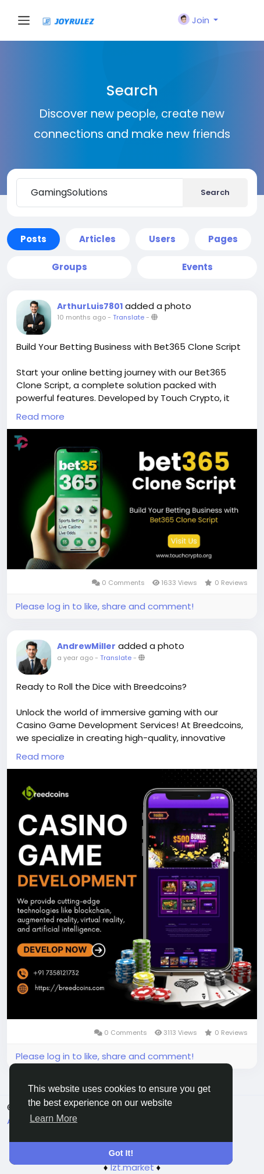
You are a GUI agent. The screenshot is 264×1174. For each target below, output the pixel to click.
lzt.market (132, 1167)
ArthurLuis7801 (90, 306)
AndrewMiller (86, 646)
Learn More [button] (53, 1118)
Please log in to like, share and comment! (105, 606)
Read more (40, 416)
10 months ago (81, 317)
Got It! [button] (121, 1153)
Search (215, 192)
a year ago (75, 657)
